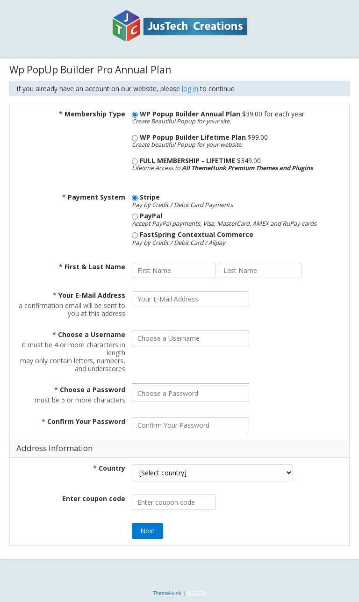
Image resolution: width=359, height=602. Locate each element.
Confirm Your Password (83, 421)
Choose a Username (88, 334)
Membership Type (92, 114)
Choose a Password (89, 390)
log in (190, 88)
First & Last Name (92, 267)
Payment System (93, 197)
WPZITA (196, 593)
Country (109, 468)
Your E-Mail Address (89, 295)
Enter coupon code (93, 498)
